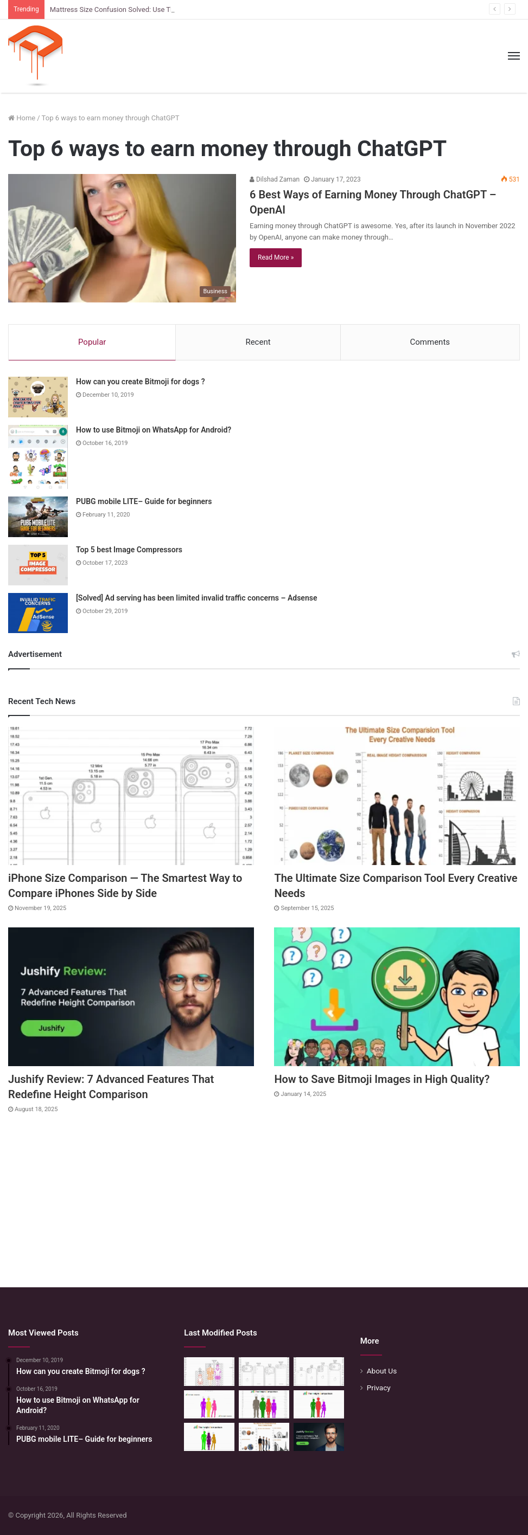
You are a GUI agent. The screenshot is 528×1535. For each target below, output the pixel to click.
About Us (382, 1370)
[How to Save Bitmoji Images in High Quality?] (397, 996)
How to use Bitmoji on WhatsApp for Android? (153, 429)
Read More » (276, 257)
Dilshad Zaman (275, 179)
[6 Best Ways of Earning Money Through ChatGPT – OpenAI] (122, 238)
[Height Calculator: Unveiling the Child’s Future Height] (209, 1437)
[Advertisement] (264, 1195)
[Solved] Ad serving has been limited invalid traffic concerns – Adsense (196, 598)
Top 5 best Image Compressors (129, 549)
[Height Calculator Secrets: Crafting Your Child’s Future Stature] (209, 1404)
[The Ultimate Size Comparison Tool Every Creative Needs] (397, 796)
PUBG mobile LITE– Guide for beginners (144, 501)
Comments (430, 342)
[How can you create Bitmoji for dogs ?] (38, 397)
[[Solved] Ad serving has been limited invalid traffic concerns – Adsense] (38, 613)
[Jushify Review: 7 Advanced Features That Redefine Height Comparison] (131, 996)
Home (21, 118)
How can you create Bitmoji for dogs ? (140, 381)
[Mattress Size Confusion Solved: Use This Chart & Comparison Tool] (209, 1371)
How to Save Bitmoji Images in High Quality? (381, 1079)
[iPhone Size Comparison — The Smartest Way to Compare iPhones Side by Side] (131, 796)
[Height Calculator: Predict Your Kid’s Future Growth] (319, 1404)
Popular (92, 342)
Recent (257, 342)
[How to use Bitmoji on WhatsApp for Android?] (38, 457)
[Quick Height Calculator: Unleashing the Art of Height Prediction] (264, 1404)
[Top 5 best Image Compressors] (38, 565)
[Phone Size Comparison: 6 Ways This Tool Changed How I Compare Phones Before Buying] (264, 1371)
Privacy (379, 1387)
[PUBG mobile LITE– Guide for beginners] (38, 516)
